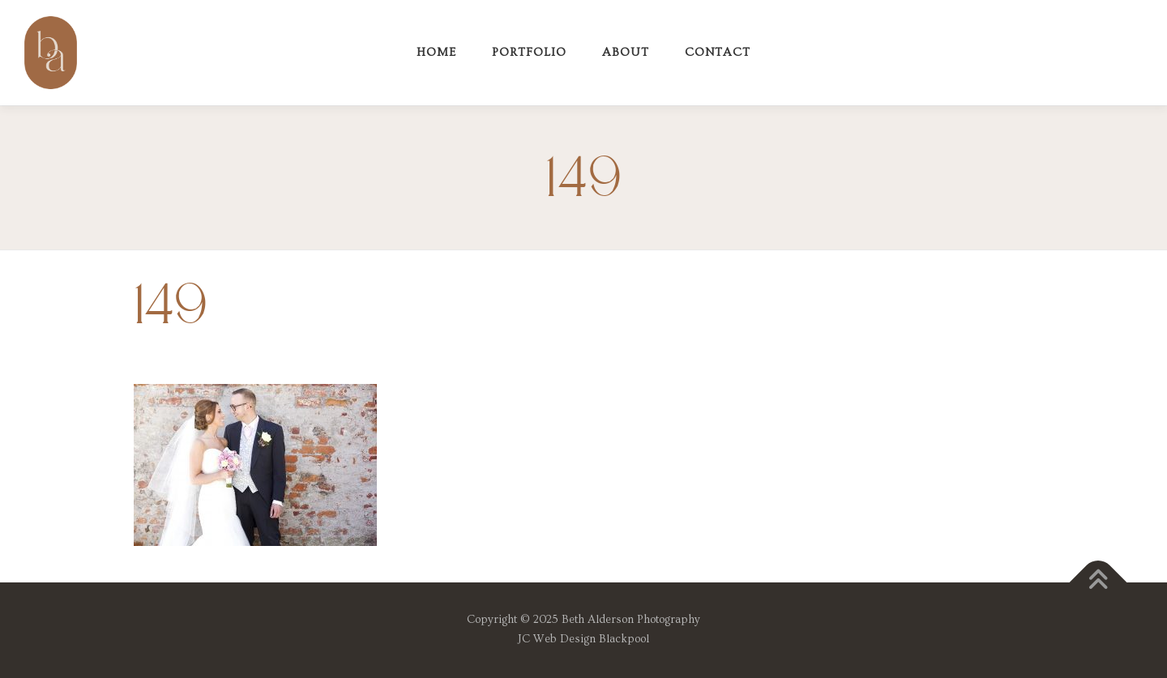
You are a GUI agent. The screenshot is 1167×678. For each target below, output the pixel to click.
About (625, 52)
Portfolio (529, 52)
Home (436, 52)
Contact (717, 52)
